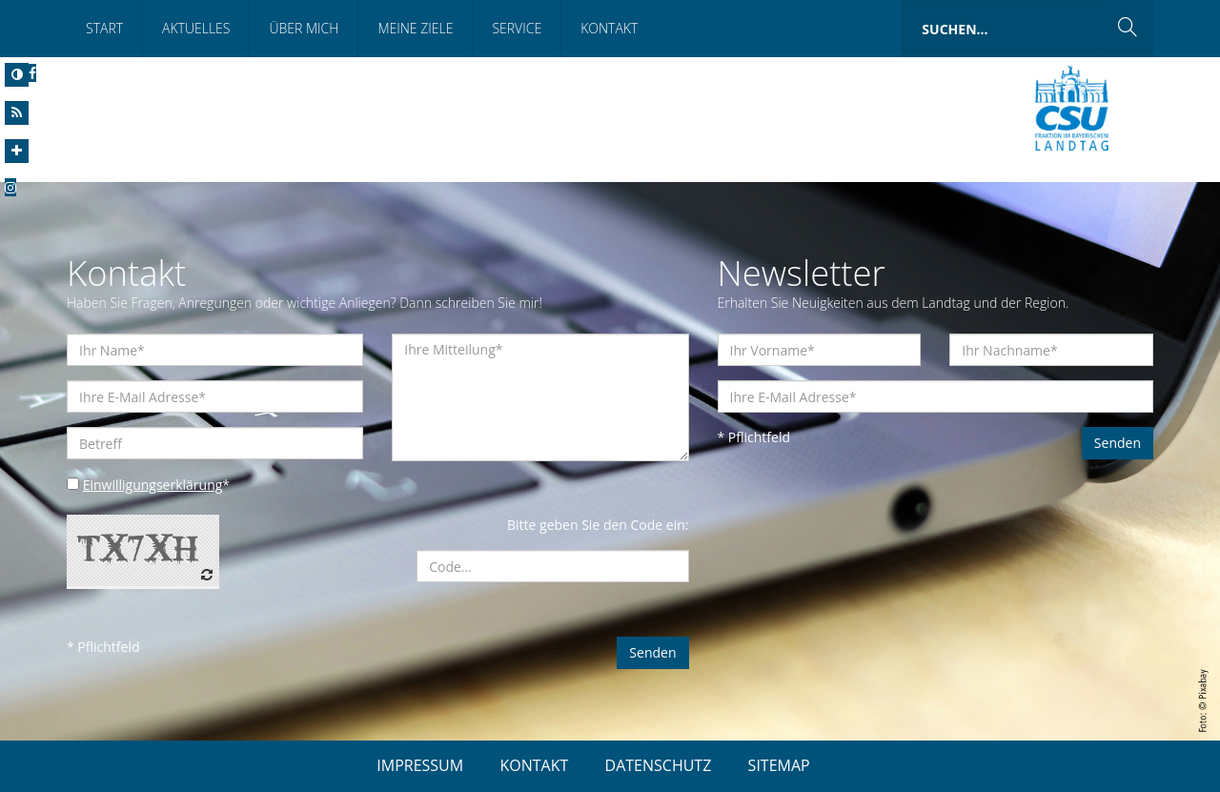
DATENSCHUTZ (658, 765)
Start (104, 28)
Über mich (303, 28)
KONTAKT (533, 765)
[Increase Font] (17, 151)
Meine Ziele (415, 28)
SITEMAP (779, 765)
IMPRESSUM (419, 765)
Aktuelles (196, 28)
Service (516, 28)
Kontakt (609, 28)
